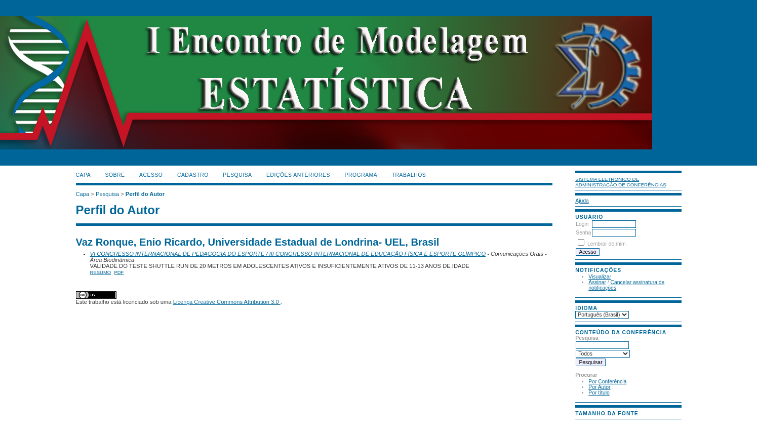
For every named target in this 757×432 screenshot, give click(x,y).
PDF (119, 272)
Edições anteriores (298, 175)
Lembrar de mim (606, 244)
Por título (599, 393)
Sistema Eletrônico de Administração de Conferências (620, 181)
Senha (583, 232)
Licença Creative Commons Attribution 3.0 (227, 302)
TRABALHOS (409, 175)
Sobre (115, 175)
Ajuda (582, 201)
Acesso (151, 175)
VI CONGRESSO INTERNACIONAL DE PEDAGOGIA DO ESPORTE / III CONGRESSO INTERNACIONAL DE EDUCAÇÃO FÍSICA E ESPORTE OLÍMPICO (288, 254)
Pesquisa (237, 175)
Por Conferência (607, 381)
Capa (83, 175)
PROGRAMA (360, 175)
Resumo (100, 272)
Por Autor (599, 387)
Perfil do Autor (145, 194)
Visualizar (599, 277)
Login (582, 224)
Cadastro (193, 175)
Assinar (597, 282)
